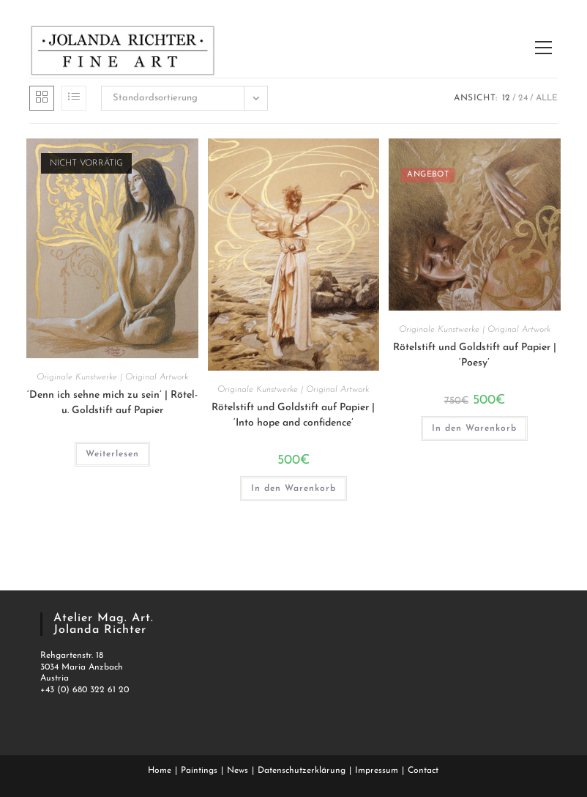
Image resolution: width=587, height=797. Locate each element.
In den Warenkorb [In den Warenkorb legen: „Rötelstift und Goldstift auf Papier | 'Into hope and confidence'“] (293, 488)
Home (159, 770)
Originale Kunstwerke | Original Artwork (112, 377)
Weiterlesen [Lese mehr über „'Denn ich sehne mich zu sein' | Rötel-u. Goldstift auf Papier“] (112, 454)
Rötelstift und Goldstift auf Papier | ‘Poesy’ (474, 355)
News (237, 770)
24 (523, 98)
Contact (423, 770)
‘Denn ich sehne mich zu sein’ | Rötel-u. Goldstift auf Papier (112, 403)
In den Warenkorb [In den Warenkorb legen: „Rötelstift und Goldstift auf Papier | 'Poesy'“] (474, 428)
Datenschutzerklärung (301, 770)
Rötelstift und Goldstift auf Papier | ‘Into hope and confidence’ (293, 415)
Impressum (376, 770)
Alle (547, 98)
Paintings (199, 770)
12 (506, 98)
